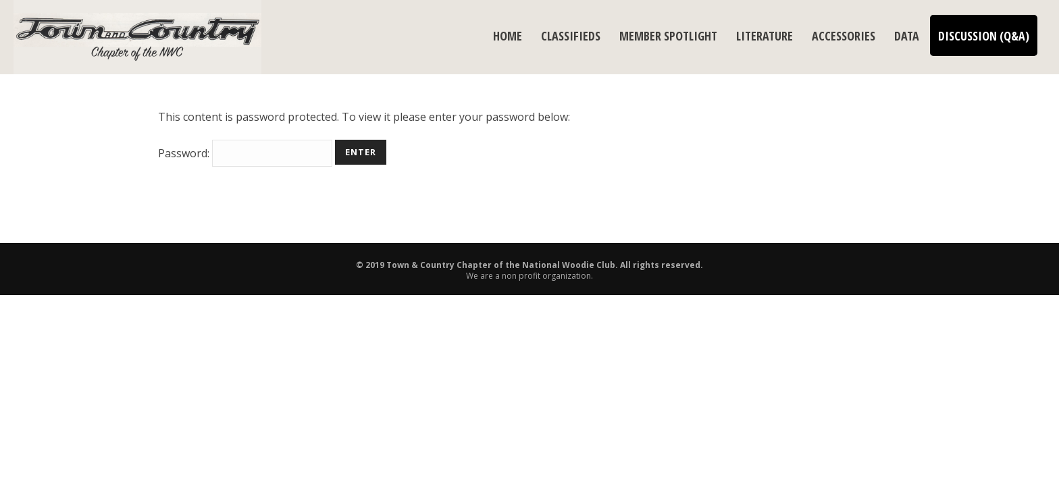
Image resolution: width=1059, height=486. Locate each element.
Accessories (843, 36)
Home (507, 36)
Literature (764, 36)
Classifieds (570, 36)
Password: (245, 153)
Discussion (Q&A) (983, 36)
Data (906, 36)
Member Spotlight (668, 36)
